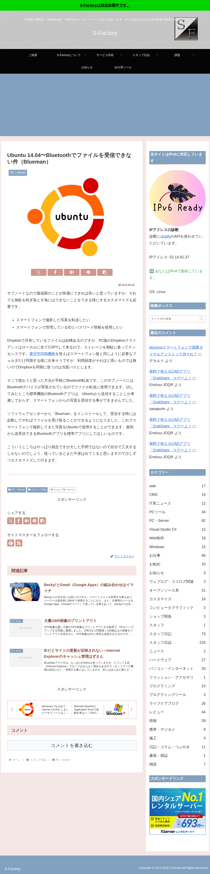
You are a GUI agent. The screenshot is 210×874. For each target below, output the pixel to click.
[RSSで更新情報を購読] (18, 543)
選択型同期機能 (42, 354)
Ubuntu (68, 489)
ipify (167, 236)
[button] (105, 272)
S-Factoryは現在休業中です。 (105, 5)
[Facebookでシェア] (55, 272)
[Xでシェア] (39, 272)
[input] (177, 318)
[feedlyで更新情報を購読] (10, 543)
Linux (55, 489)
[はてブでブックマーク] (72, 272)
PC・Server (16, 489)
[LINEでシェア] (88, 272)
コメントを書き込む (72, 750)
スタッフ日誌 (37, 489)
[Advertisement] (105, 107)
